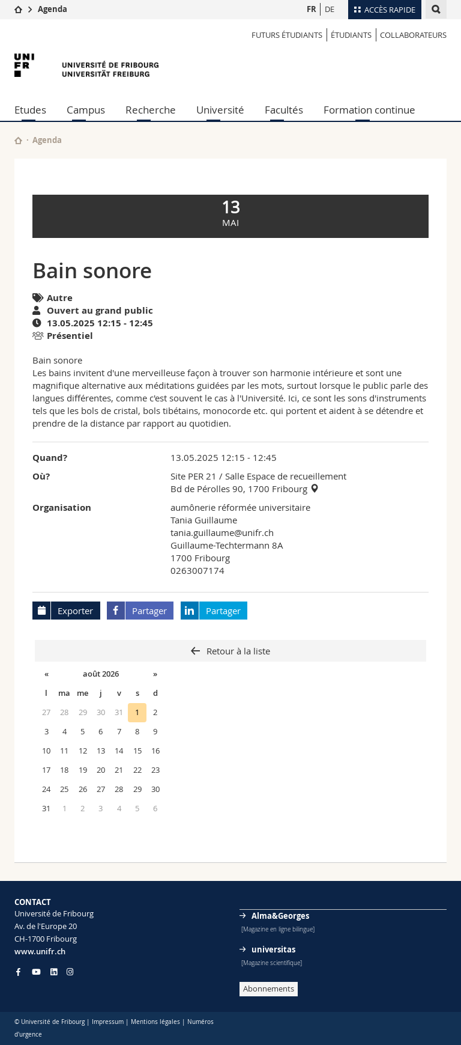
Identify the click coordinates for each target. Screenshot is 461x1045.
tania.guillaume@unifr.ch (222, 532)
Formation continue (369, 110)
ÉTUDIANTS (351, 34)
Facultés (284, 110)
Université (220, 110)
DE (329, 9)
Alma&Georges (280, 915)
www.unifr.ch (39, 951)
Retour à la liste (237, 651)
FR (311, 9)
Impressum (108, 1022)
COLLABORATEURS (413, 34)
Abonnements (268, 988)
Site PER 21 (193, 476)
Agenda (52, 9)
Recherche (150, 110)
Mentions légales (155, 1022)
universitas (273, 949)
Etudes (30, 110)
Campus (86, 110)
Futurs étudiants (287, 34)
